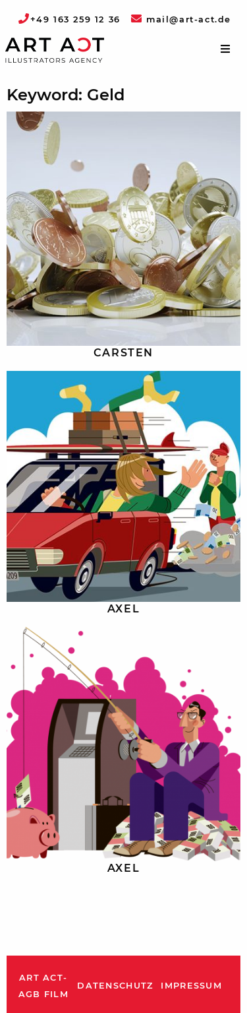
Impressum (191, 986)
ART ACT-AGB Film (43, 986)
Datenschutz (115, 986)
